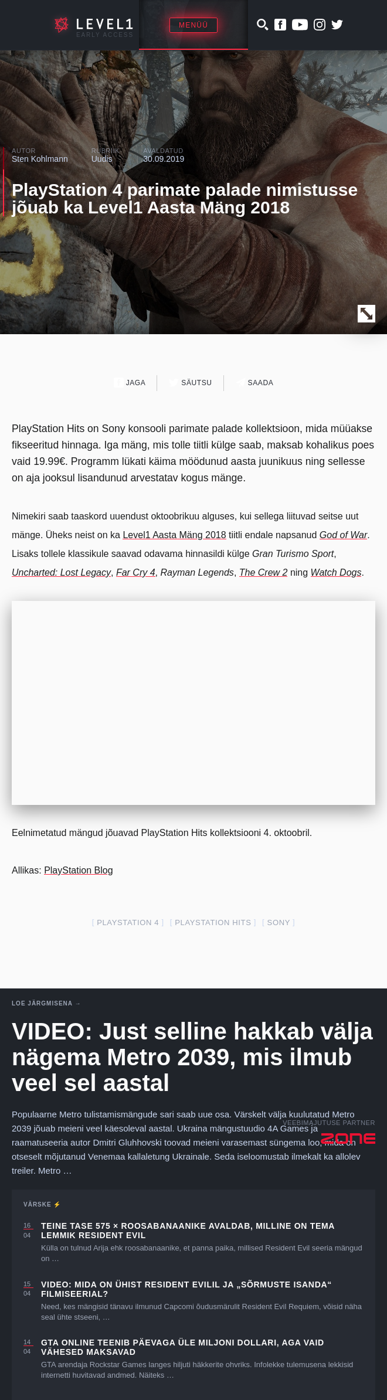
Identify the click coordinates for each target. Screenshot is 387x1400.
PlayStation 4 (128, 922)
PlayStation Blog (78, 870)
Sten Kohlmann (40, 159)
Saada (255, 383)
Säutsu (190, 383)
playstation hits (213, 922)
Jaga (130, 383)
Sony (278, 922)
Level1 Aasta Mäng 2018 (174, 535)
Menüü (193, 25)
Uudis (102, 159)
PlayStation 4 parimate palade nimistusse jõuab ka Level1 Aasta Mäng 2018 (185, 198)
